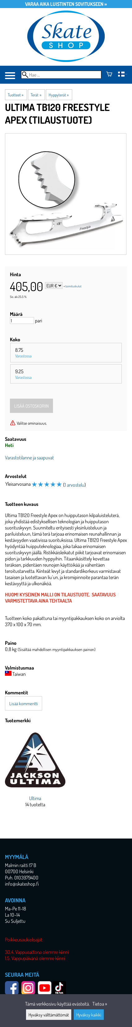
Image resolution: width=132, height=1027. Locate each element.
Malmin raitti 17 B (20, 865)
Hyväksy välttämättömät (49, 1014)
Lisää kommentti (23, 703)
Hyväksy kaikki (88, 1014)
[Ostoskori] (109, 75)
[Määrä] (22, 320)
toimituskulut (73, 286)
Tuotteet (15, 94)
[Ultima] (35, 773)
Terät (36, 94)
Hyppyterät (58, 94)
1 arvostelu (74, 485)
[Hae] (61, 75)
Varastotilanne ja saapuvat (29, 457)
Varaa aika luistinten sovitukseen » (66, 4)
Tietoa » (99, 1004)
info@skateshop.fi (22, 884)
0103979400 (26, 877)
